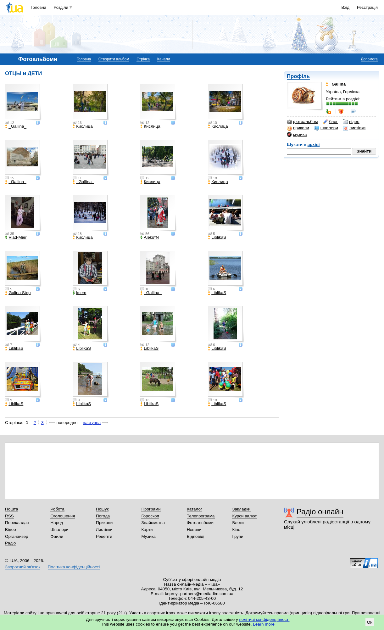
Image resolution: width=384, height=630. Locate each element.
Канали (163, 59)
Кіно (236, 529)
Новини (194, 529)
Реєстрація (367, 7)
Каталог (194, 509)
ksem (79, 293)
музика (297, 134)
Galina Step (18, 293)
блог (330, 121)
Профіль (298, 76)
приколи (298, 128)
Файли (56, 536)
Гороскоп (150, 516)
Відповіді (195, 536)
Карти (147, 529)
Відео (10, 529)
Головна (38, 7)
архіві (314, 144)
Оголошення (62, 516)
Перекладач (17, 522)
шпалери (326, 128)
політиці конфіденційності (264, 619)
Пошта (11, 509)
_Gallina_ (15, 126)
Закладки (241, 509)
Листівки (104, 529)
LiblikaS (217, 237)
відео (351, 121)
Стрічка (143, 59)
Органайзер (16, 536)
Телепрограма (201, 516)
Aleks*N (149, 237)
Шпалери (59, 529)
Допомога (369, 59)
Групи (237, 536)
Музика (148, 536)
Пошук (102, 509)
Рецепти (104, 536)
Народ (56, 522)
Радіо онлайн (320, 511)
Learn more (264, 624)
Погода (103, 516)
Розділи (61, 7)
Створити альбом (113, 59)
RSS (9, 516)
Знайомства (153, 522)
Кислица (83, 126)
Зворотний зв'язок (22, 567)
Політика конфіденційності (74, 567)
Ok (369, 622)
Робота (57, 509)
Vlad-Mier (16, 237)
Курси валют (244, 516)
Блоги (238, 522)
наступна (92, 422)
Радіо (10, 543)
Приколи (104, 522)
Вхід (346, 7)
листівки (354, 128)
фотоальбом (302, 121)
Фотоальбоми (200, 522)
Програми (150, 509)
